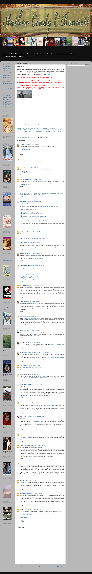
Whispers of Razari (7, 77)
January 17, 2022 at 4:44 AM (43, 352)
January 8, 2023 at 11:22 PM (33, 374)
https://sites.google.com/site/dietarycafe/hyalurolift (31, 213)
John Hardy (23, 374)
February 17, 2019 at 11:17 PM (34, 179)
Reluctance (5, 109)
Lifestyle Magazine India (25, 172)
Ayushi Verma (23, 342)
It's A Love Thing (6, 87)
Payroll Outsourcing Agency (26, 516)
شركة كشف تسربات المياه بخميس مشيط (29, 276)
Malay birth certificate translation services (44, 405)
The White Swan (6, 104)
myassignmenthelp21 (25, 384)
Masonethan (23, 330)
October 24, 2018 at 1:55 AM (31, 159)
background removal (25, 151)
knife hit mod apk (27, 367)
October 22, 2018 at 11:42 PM (32, 144)
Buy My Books (50, 53)
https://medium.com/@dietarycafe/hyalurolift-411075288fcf (33, 215)
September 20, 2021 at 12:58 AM (34, 285)
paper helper (36, 335)
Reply (21, 154)
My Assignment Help (55, 449)
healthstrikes (23, 231)
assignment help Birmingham (38, 465)
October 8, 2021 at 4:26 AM (33, 301)
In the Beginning (6, 108)
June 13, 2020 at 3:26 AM (34, 253)
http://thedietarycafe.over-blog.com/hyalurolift (30, 217)
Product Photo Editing (39, 194)
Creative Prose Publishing (9, 56)
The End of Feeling (7, 66)
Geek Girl (5, 70)
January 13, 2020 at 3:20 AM (33, 231)
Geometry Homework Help (30, 318)
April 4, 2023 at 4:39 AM (36, 384)
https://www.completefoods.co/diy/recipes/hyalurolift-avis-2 (33, 220)
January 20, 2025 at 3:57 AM (29, 463)
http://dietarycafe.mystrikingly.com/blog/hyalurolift (31, 212)
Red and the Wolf (7, 97)
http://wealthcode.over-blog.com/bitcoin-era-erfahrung (32, 238)
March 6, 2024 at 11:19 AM (40, 445)
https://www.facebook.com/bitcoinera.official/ (30, 242)
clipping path (23, 148)
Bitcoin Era (22, 233)
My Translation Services (26, 416)
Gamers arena (23, 365)
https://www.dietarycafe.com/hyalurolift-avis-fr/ (48, 206)
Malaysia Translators (25, 402)
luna (21, 463)
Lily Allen (22, 144)
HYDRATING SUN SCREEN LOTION (38, 377)
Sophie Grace (23, 179)
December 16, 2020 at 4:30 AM (36, 265)
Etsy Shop (21, 56)
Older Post (60, 567)
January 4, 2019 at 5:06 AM (32, 167)
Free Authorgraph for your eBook (65, 53)
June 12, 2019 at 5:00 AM (32, 191)
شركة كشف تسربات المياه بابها (27, 277)
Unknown (22, 159)
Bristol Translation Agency (38, 421)
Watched (5, 111)
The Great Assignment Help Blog (28, 352)
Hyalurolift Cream (24, 203)
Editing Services (27, 53)
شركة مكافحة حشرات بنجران (27, 274)
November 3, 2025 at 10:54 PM (34, 509)
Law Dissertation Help (37, 502)
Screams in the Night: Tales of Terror (8, 89)
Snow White (5, 99)
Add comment (20, 527)
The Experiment (6, 73)
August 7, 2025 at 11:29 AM (35, 493)
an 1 (21, 367)
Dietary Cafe (23, 201)
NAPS (21, 520)
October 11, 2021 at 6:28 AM (33, 316)
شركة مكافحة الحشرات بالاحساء (27, 279)
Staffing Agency (23, 517)
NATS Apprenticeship (25, 521)
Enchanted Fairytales (7, 83)
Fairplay (22, 480)
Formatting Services (39, 53)
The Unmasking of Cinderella (7, 102)
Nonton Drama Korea (25, 184)
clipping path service (25, 149)
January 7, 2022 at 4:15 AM (34, 342)
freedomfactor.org (45, 74)
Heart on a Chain (7, 68)
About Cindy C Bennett (14, 53)
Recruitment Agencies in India (27, 518)
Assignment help (24, 493)
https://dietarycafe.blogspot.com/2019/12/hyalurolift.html (33, 216)
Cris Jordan (23, 316)
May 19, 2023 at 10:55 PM (38, 416)
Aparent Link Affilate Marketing (27, 434)
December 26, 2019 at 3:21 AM (34, 201)
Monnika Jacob (24, 253)
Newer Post (20, 567)
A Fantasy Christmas (7, 85)
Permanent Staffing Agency (26, 514)
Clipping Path (60, 193)
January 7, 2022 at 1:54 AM (33, 330)
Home (4, 53)
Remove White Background (26, 194)
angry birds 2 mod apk (37, 367)
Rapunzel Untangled (7, 72)
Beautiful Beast (6, 95)
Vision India (23, 509)
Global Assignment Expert (26, 445)
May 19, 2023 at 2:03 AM (36, 402)
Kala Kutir (22, 167)
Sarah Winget (23, 285)
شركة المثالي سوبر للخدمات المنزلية (28, 268)
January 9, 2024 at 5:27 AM (42, 434)
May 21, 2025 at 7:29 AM (30, 480)
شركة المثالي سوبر (24, 265)
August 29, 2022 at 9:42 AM (34, 365)
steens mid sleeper (57, 161)
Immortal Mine (6, 75)
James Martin (23, 301)
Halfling (4, 106)
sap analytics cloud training (55, 344)
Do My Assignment (39, 258)
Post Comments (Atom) (28, 570)
